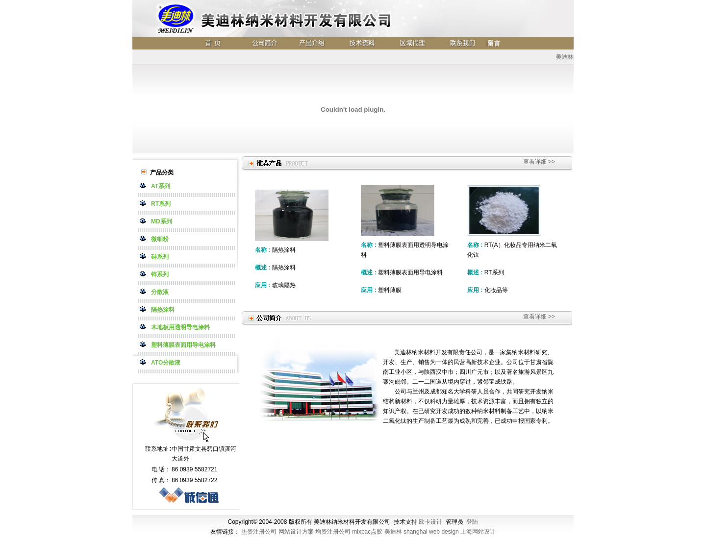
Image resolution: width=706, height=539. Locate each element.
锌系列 (160, 274)
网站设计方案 (296, 531)
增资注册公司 (333, 531)
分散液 (160, 292)
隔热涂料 (163, 309)
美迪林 (393, 531)
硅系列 (160, 256)
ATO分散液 (165, 362)
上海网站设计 (478, 531)
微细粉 (160, 239)
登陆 (472, 521)
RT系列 (161, 203)
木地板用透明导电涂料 (180, 327)
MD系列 (161, 221)
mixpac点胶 (367, 531)
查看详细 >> (539, 161)
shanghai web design (431, 531)
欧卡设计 (430, 521)
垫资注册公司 (259, 531)
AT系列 (160, 186)
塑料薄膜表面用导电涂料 (183, 345)
